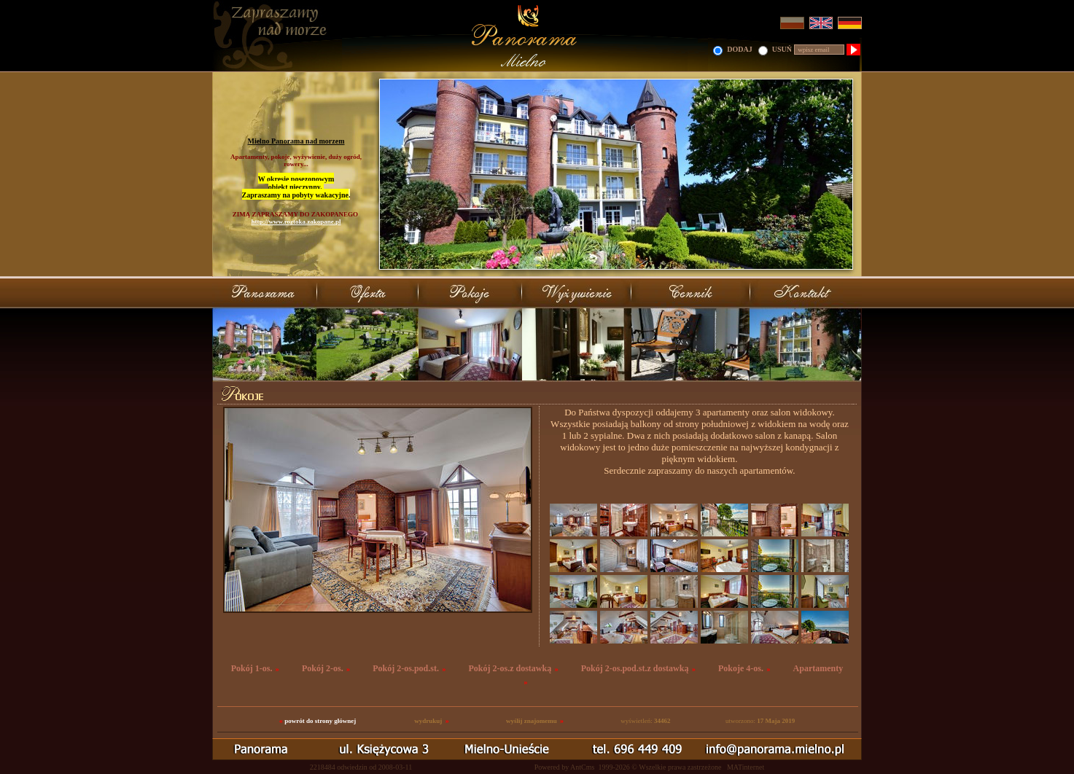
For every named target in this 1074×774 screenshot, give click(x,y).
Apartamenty (818, 668)
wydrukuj (428, 720)
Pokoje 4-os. (740, 668)
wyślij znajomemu (531, 720)
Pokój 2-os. (322, 668)
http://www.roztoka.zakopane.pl (296, 221)
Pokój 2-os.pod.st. (406, 668)
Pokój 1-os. (252, 668)
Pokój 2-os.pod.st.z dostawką (635, 668)
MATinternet (745, 767)
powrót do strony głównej (320, 720)
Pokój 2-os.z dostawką (510, 668)
